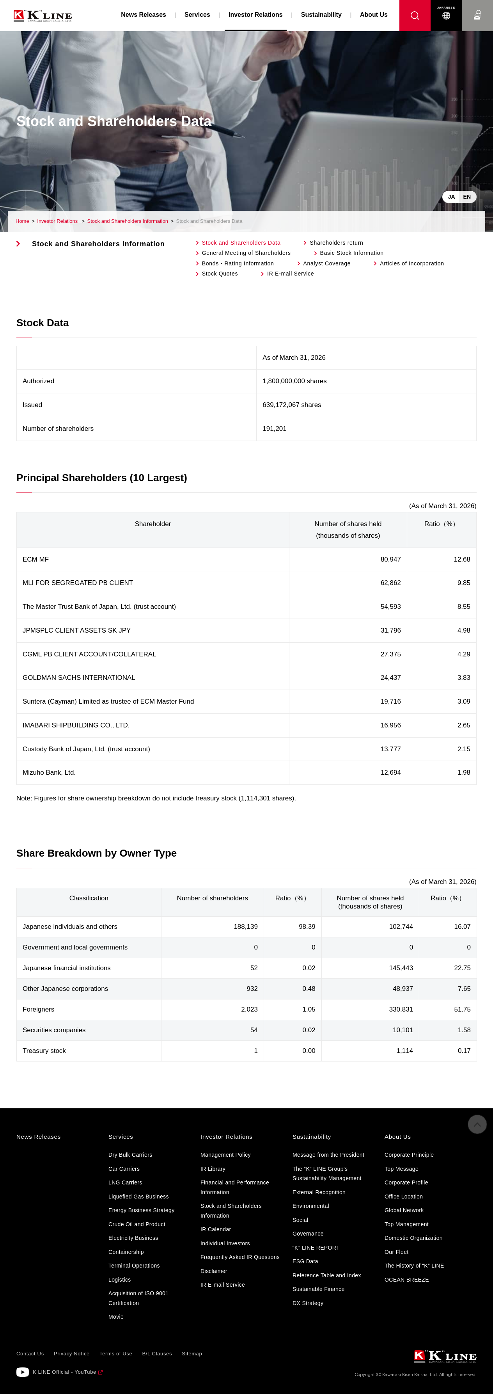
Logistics (119, 1280)
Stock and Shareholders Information (127, 221)
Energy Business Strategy (141, 1210)
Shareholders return (336, 243)
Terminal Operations (134, 1265)
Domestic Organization (414, 1238)
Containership (126, 1252)
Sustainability (321, 14)
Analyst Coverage (327, 263)
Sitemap (192, 1354)
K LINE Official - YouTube (64, 1372)
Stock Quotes (220, 273)
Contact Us (477, 7)
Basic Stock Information (352, 253)
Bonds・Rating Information (238, 263)
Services (197, 14)
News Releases (143, 14)
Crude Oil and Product (136, 1224)
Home (22, 221)
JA (451, 197)
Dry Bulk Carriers (130, 1155)
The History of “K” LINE (414, 1265)
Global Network (404, 1210)
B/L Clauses (157, 1354)
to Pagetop (477, 1130)
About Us (374, 14)
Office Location (404, 1196)
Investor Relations (58, 221)
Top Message (402, 1169)
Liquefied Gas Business (138, 1196)
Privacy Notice (72, 1354)
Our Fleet (397, 1252)
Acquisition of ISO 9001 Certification (138, 1298)
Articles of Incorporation (412, 263)
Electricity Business (133, 1238)
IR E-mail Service (290, 273)
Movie (116, 1317)
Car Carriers (124, 1169)
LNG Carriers (125, 1182)
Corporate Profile (406, 1182)
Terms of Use (115, 1354)
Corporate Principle (409, 1155)
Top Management (407, 1224)
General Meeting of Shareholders (246, 253)
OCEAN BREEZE (407, 1280)
